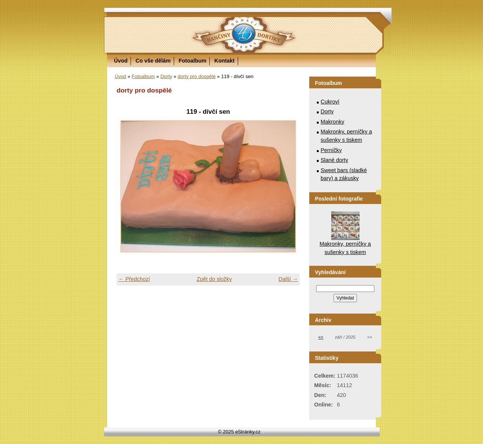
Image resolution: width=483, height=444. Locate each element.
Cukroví (330, 102)
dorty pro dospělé (196, 76)
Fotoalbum (193, 61)
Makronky (332, 122)
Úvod (121, 61)
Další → (288, 279)
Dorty (166, 76)
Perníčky (331, 150)
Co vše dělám (153, 61)
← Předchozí (134, 279)
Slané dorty (334, 160)
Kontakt (224, 61)
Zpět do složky (214, 279)
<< (320, 337)
